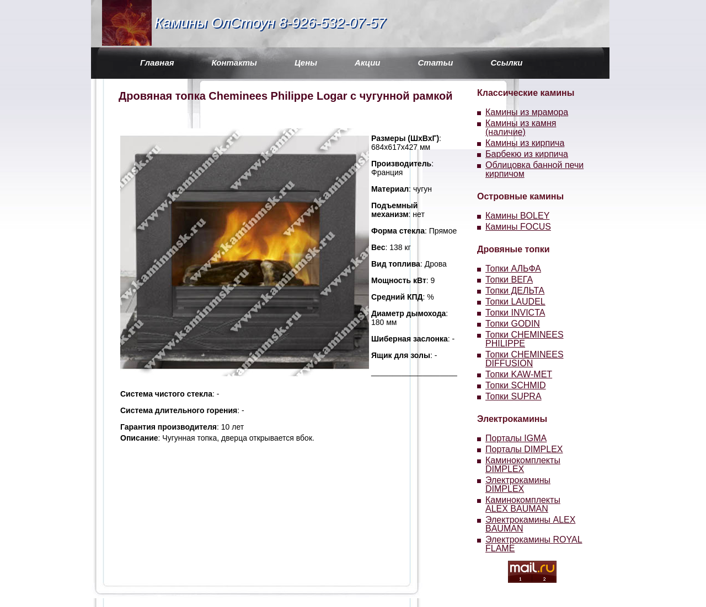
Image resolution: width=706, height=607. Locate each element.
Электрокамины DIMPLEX (517, 484)
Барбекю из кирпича (526, 154)
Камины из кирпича (524, 143)
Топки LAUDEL (515, 301)
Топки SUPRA (513, 396)
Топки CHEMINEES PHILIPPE (524, 339)
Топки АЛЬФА (513, 268)
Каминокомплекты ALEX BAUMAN (522, 504)
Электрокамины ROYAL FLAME (533, 544)
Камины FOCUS (518, 226)
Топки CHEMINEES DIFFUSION (524, 359)
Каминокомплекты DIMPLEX (522, 465)
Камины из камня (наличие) (520, 127)
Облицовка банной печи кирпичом (534, 169)
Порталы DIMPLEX (524, 449)
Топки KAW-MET (518, 374)
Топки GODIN (512, 323)
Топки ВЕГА (509, 279)
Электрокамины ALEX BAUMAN (530, 524)
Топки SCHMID (515, 385)
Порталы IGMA (516, 438)
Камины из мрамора (526, 112)
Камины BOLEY (517, 215)
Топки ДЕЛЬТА (514, 290)
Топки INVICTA (515, 312)
